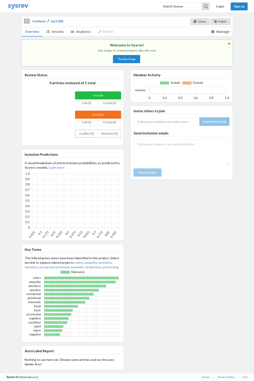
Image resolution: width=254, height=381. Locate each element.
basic (97, 267)
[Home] (18, 6)
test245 (57, 21)
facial (89, 267)
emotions (105, 262)
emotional (62, 267)
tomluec (39, 21)
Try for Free (126, 59)
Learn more (57, 167)
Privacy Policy (226, 377)
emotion (31, 267)
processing (110, 267)
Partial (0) (109, 103)
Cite (245, 377)
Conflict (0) (86, 133)
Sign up (239, 6)
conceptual (46, 267)
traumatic (77, 267)
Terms (206, 377)
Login (220, 6)
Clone (199, 21)
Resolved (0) (109, 133)
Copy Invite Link (214, 121)
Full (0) (86, 103)
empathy (91, 262)
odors (79, 262)
